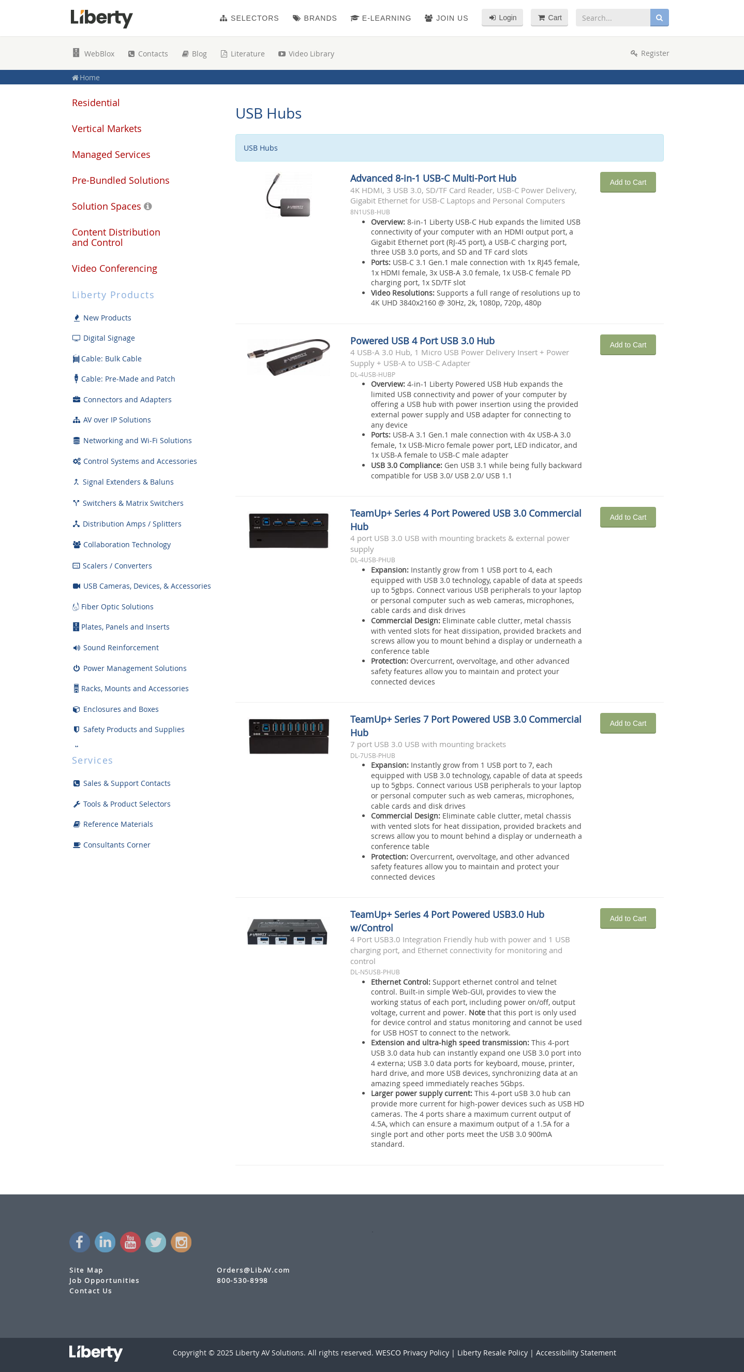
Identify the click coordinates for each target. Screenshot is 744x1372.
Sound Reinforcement (115, 647)
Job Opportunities (104, 1280)
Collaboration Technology (121, 544)
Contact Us (90, 1291)
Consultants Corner (111, 845)
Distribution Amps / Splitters (127, 524)
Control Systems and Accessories (134, 461)
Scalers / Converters (112, 566)
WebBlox (93, 54)
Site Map (86, 1270)
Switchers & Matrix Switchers (128, 503)
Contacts (147, 54)
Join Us (446, 18)
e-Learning (380, 18)
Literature (242, 54)
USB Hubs (268, 113)
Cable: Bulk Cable (107, 359)
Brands (314, 18)
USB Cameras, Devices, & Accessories (141, 586)
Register (649, 53)
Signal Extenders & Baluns (123, 482)
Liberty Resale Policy (492, 1353)
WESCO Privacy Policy (412, 1353)
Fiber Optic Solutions (113, 607)
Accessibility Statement (576, 1353)
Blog (194, 54)
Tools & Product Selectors (121, 804)
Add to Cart (628, 182)
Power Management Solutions (129, 668)
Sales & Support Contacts (121, 783)
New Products (101, 318)
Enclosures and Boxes (115, 709)
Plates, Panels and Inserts (121, 627)
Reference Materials (112, 824)
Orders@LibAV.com (253, 1270)
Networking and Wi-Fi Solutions (132, 440)
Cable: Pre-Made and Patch (123, 379)
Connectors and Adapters (122, 399)
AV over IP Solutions (111, 420)
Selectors (249, 18)
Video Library (305, 54)
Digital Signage (103, 338)
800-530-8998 (242, 1280)
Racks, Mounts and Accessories (130, 688)
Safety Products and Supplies (128, 729)
